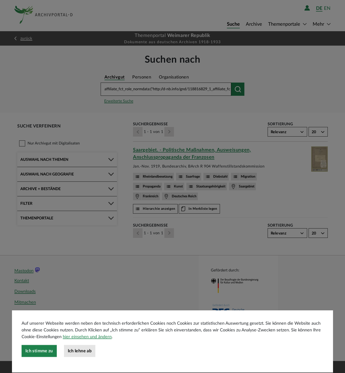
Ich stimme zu (39, 365)
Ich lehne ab (80, 365)
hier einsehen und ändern (87, 351)
